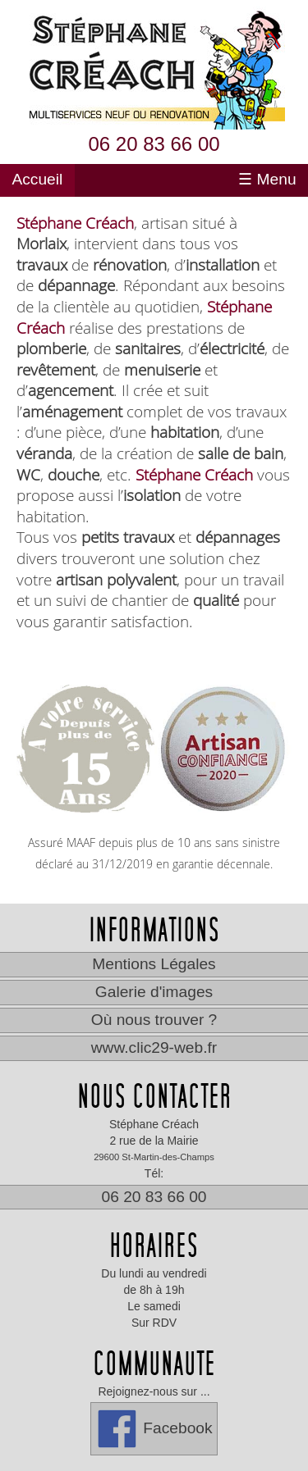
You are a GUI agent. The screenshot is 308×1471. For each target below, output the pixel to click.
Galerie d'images (154, 991)
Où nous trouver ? (154, 1019)
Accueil (36, 180)
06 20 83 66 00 (153, 144)
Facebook (153, 1429)
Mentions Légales (153, 963)
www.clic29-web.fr (154, 1047)
